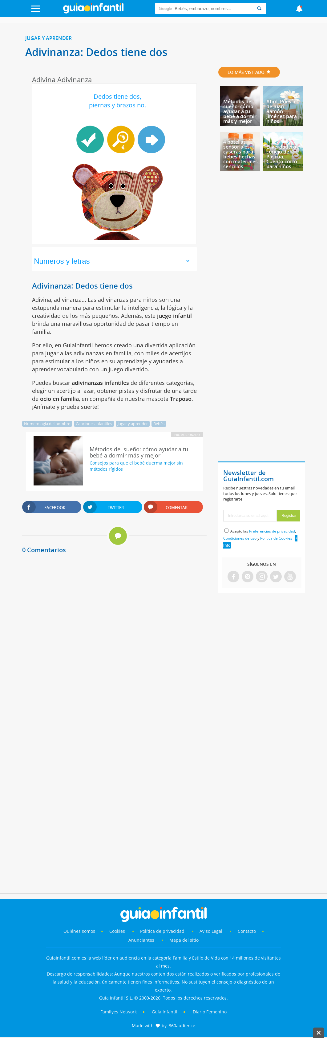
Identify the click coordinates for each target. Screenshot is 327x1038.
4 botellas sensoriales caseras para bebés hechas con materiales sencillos (240, 154)
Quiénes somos (79, 931)
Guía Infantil (164, 1012)
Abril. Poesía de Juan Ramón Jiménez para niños (281, 111)
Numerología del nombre (47, 423)
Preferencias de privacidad (272, 531)
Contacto (247, 931)
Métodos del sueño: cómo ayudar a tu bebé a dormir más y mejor (239, 111)
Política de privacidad (163, 931)
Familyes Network (118, 1012)
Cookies (117, 931)
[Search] (259, 8)
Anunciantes (141, 940)
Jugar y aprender (48, 38)
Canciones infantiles (94, 423)
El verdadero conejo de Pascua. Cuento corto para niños (281, 156)
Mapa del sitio (184, 940)
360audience (182, 1025)
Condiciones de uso (239, 538)
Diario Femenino (210, 1012)
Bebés (158, 423)
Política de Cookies (276, 538)
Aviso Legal (211, 931)
